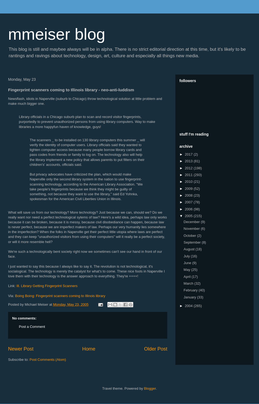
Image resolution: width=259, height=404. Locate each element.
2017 (189, 154)
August (190, 249)
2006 (189, 209)
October (190, 236)
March (189, 283)
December (192, 222)
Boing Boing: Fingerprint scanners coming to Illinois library (60, 296)
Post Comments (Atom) (48, 360)
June (188, 263)
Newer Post (20, 349)
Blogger (150, 388)
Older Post (155, 349)
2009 (189, 189)
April (188, 277)
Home (89, 349)
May (187, 270)
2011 (189, 175)
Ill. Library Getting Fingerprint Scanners (46, 286)
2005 (189, 216)
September (193, 242)
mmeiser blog (56, 34)
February (191, 290)
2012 (189, 168)
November (192, 229)
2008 (189, 195)
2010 (189, 182)
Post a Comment (32, 327)
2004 (189, 306)
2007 (189, 202)
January (190, 297)
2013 (189, 161)
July (187, 256)
